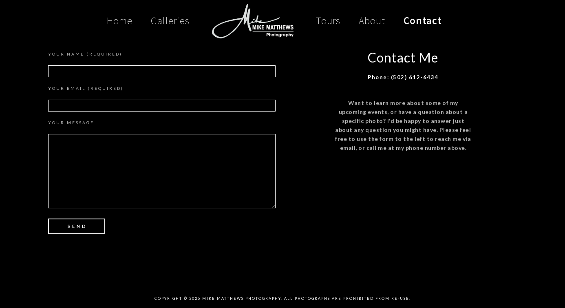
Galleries (170, 20)
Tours (328, 20)
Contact (423, 20)
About (372, 20)
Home (119, 20)
